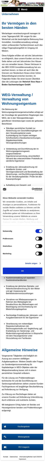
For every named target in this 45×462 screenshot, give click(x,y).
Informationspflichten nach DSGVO (30, 457)
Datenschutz (14, 457)
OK (22, 271)
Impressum (22, 459)
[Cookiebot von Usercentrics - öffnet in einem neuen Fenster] (32, 189)
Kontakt (5, 457)
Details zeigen (31, 263)
